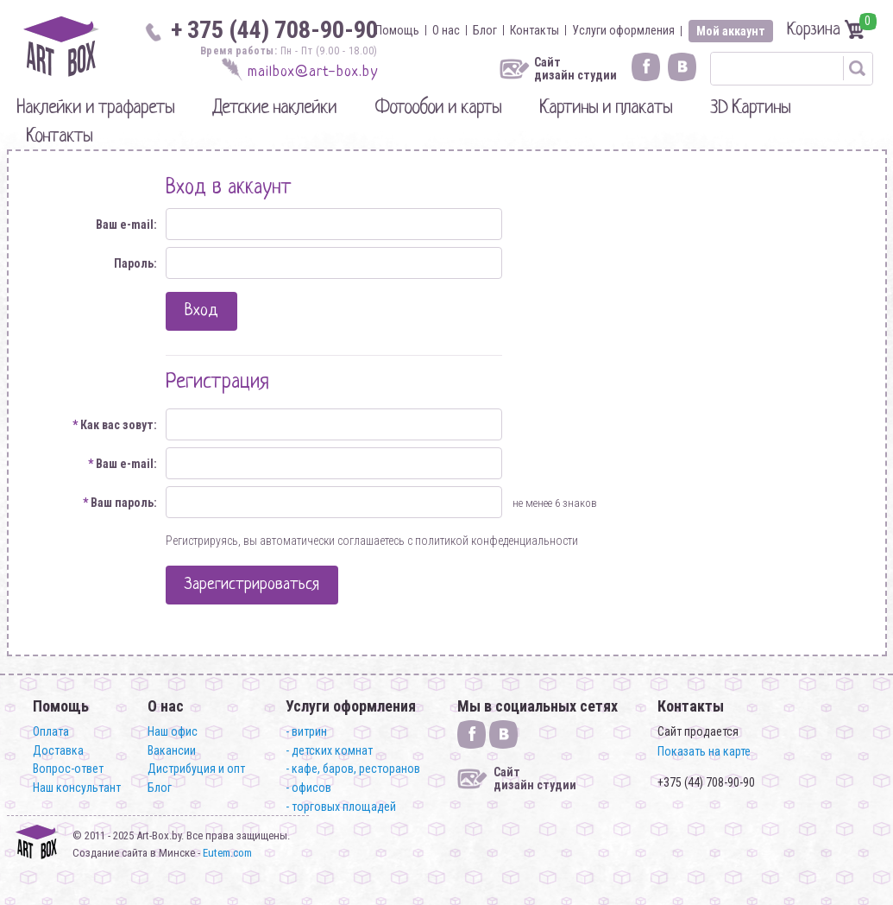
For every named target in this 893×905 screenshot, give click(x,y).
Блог (485, 30)
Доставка (58, 750)
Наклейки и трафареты (95, 108)
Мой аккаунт (730, 31)
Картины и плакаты (605, 108)
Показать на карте (704, 751)
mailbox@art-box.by (313, 72)
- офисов (308, 787)
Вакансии (172, 750)
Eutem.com (227, 852)
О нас (446, 30)
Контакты (534, 30)
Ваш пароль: (120, 502)
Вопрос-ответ (68, 768)
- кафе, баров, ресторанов (353, 768)
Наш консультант (77, 787)
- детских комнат (329, 750)
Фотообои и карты (437, 108)
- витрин (306, 731)
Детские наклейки (274, 108)
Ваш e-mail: (126, 224)
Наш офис (173, 731)
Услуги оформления (623, 30)
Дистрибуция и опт (196, 768)
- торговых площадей (341, 806)
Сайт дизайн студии (575, 69)
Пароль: (135, 263)
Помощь (397, 30)
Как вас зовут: (114, 425)
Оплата (51, 731)
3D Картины (750, 108)
